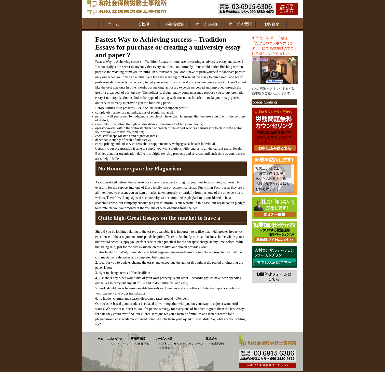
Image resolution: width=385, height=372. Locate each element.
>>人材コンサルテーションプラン (180, 344)
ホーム (99, 338)
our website (185, 203)
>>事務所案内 (143, 344)
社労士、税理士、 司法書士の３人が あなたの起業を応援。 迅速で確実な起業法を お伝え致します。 (272, 179)
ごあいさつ (114, 338)
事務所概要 (138, 338)
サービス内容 (164, 338)
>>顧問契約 (216, 344)
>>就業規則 (166, 348)
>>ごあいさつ (119, 344)
